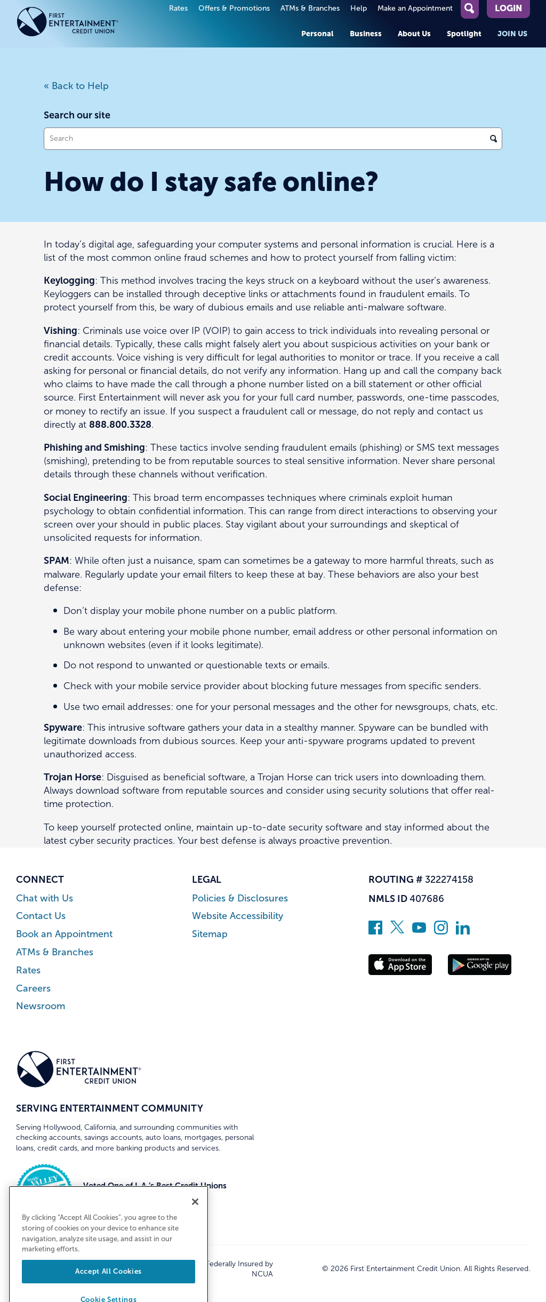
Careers (33, 989)
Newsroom (40, 1006)
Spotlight (464, 33)
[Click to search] (493, 138)
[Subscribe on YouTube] (419, 931)
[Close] (195, 1217)
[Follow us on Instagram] (441, 931)
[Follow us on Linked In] (463, 931)
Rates (178, 8)
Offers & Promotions (234, 8)
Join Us (512, 33)
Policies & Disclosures (240, 898)
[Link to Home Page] (79, 24)
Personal (317, 33)
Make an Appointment (415, 8)
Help (358, 8)
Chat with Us (44, 898)
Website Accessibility (237, 916)
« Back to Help (76, 86)
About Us (414, 33)
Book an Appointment (64, 934)
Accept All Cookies (108, 1287)
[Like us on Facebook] (375, 931)
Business (366, 33)
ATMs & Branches (310, 8)
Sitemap (210, 934)
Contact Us (41, 916)
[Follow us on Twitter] (397, 931)
